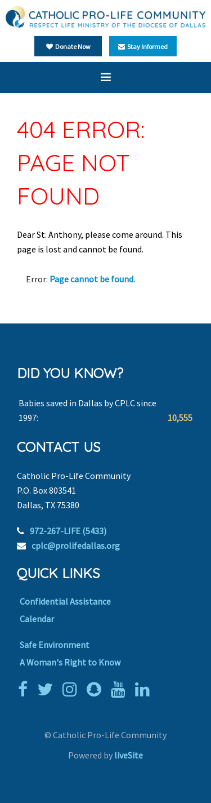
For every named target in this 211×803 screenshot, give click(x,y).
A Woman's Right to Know (70, 662)
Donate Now (68, 46)
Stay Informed (143, 46)
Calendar (37, 618)
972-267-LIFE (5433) (68, 530)
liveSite (128, 755)
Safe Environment (54, 644)
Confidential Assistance (65, 601)
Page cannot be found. (92, 279)
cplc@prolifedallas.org (76, 545)
